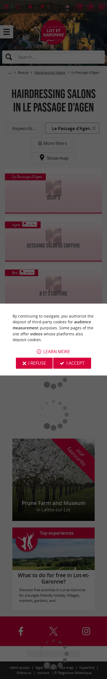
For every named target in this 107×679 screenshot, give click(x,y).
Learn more (56, 352)
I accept (75, 363)
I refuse (37, 363)
